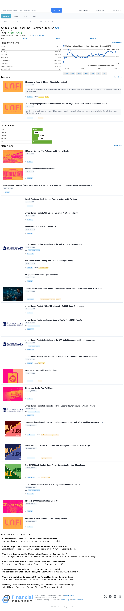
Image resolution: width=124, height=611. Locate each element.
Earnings (53, 299)
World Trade (41, 363)
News (25, 22)
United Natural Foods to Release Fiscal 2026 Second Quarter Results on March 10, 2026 (60, 406)
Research (93, 38)
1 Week (72, 73)
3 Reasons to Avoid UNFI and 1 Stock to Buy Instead (46, 82)
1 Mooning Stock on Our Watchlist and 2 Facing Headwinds (48, 151)
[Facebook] (110, 598)
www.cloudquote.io (70, 595)
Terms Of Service (77, 600)
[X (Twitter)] (105, 598)
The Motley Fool (31, 434)
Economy (41, 118)
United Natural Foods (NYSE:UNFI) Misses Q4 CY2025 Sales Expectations (54, 306)
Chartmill (7, 192)
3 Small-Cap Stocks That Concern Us (40, 169)
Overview (16, 22)
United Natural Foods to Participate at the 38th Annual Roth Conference (53, 244)
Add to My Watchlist (38, 35)
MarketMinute (30, 299)
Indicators (116, 10)
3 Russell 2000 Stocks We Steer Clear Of (41, 501)
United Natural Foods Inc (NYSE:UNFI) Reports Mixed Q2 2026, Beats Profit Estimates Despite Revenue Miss (47, 185)
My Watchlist (100, 10)
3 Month (86, 73)
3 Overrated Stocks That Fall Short (38, 388)
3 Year (98, 73)
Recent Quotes (83, 10)
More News (117, 77)
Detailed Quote (116, 43)
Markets (6, 16)
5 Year (104, 73)
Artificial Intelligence (43, 267)
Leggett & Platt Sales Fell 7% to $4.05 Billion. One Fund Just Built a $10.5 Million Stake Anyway (64, 422)
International (44, 22)
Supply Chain (56, 434)
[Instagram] (120, 598)
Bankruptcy (41, 96)
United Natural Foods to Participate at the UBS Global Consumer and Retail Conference (60, 340)
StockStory (29, 96)
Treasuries (55, 22)
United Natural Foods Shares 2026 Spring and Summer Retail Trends (52, 485)
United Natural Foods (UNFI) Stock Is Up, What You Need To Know (51, 213)
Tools (34, 16)
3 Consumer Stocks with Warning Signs (41, 370)
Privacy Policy (65, 600)
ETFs (25, 16)
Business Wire (30, 253)
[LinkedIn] (115, 598)
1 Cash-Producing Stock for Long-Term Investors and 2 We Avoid (51, 199)
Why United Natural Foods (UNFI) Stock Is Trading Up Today (49, 261)
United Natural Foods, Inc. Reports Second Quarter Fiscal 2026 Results (53, 320)
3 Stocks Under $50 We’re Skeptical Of (40, 227)
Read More (117, 146)
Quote (25, 38)
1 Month (79, 73)
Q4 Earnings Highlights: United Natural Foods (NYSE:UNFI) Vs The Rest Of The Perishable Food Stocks (66, 104)
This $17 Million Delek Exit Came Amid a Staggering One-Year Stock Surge (56, 465)
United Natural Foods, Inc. (34, 250)
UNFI (58, 27)
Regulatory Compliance (46, 434)
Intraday (66, 73)
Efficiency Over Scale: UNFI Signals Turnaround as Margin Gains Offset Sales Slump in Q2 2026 (63, 288)
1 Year (92, 73)
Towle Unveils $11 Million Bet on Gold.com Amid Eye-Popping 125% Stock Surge (58, 446)
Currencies (33, 22)
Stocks (16, 16)
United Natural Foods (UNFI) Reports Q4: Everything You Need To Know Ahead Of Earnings (61, 357)
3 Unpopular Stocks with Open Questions (41, 275)
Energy (48, 477)
